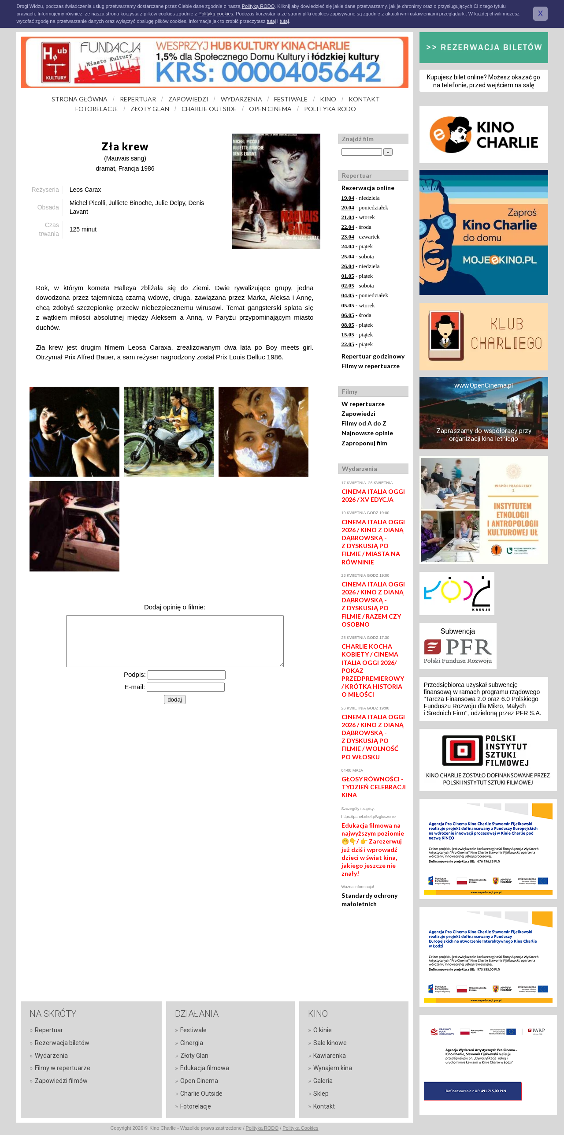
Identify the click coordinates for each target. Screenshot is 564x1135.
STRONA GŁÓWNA (80, 99)
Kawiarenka (329, 1055)
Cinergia (191, 1042)
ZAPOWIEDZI (188, 99)
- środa (356, 227)
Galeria (323, 1080)
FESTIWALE (291, 99)
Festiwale (193, 1030)
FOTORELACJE (96, 108)
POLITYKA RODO (330, 108)
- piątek (357, 246)
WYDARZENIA (241, 99)
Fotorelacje (195, 1106)
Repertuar (49, 1030)
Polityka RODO (262, 1128)
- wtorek (358, 217)
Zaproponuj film (364, 443)
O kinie (322, 1030)
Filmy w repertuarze (370, 366)
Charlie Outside (201, 1093)
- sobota (357, 256)
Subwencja (458, 631)
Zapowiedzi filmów (61, 1080)
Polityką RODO (258, 6)
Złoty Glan (194, 1055)
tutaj (271, 21)
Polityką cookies (215, 13)
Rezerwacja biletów (62, 1042)
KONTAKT (364, 99)
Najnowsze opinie (367, 433)
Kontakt (324, 1106)
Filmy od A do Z (363, 423)
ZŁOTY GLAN (149, 108)
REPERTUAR (138, 99)
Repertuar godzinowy (372, 356)
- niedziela (360, 197)
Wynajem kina (332, 1068)
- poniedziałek (365, 207)
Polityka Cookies (300, 1128)
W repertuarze (363, 403)
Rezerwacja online (367, 187)
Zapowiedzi (358, 413)
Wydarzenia (51, 1055)
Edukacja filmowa (204, 1068)
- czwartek (360, 236)
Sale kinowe (330, 1042)
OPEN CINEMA (270, 108)
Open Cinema (199, 1080)
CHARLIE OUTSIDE (209, 108)
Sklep (321, 1093)
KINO (328, 99)
